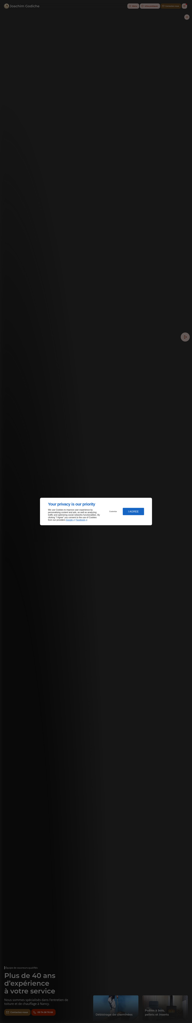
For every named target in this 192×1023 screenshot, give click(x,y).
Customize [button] (113, 511)
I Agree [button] (133, 511)
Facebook (80, 520)
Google (69, 520)
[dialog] (96, 511)
